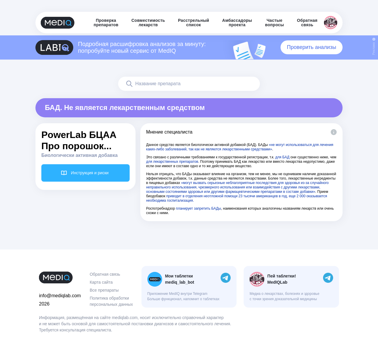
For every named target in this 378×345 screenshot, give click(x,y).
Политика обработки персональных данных (111, 301)
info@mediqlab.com (60, 295)
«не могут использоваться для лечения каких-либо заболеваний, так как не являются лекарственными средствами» (239, 147)
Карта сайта (101, 282)
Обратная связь (105, 274)
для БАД (282, 157)
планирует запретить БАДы (198, 208)
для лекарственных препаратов (172, 162)
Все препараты (104, 290)
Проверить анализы (311, 47)
